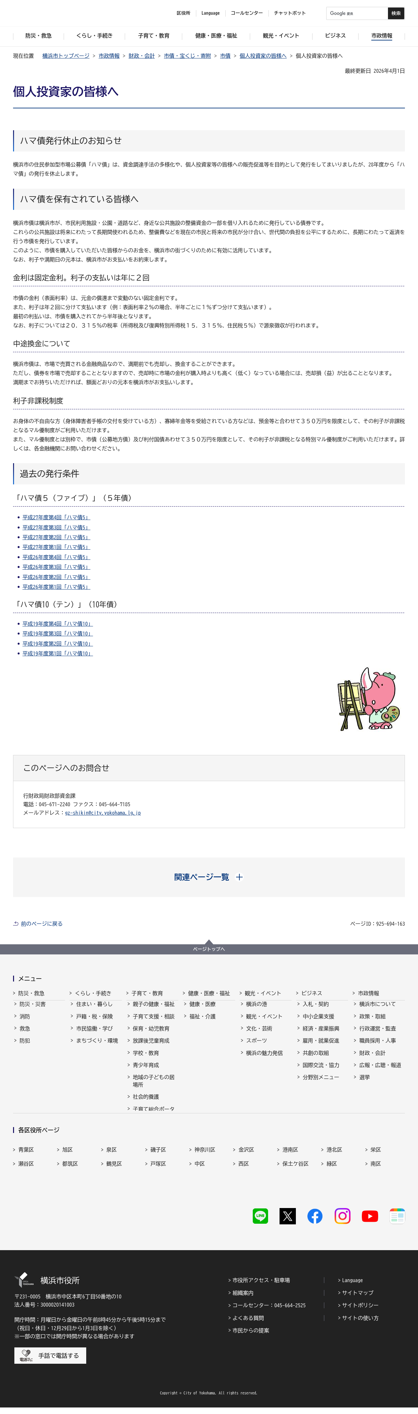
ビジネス (311, 993)
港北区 (334, 1171)
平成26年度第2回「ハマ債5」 (56, 577)
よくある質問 (248, 1324)
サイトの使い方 (360, 1324)
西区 (243, 1186)
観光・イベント (263, 993)
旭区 (67, 1171)
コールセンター (247, 13)
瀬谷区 (26, 1186)
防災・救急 (31, 993)
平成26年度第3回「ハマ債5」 (56, 567)
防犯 (25, 1046)
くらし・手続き (93, 993)
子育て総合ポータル (154, 1118)
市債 (225, 55)
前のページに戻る (42, 923)
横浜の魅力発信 (264, 1058)
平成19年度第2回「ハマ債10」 (58, 643)
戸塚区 (158, 1186)
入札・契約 (316, 1010)
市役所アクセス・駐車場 (261, 1287)
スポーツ (256, 1046)
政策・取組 (372, 1022)
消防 (25, 1022)
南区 (376, 1186)
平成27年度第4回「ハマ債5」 (56, 517)
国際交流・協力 (321, 1071)
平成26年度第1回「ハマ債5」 (56, 586)
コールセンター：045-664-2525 (269, 1312)
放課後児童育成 (151, 1046)
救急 (25, 1034)
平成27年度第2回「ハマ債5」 (56, 537)
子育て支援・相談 (154, 1022)
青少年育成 (146, 1071)
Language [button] (210, 13)
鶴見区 (114, 1186)
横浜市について (377, 1010)
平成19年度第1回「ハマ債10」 (58, 653)
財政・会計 (142, 55)
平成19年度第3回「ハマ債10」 (58, 633)
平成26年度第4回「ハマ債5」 (56, 557)
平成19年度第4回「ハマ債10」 (58, 623)
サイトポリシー (360, 1312)
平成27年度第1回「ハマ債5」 (56, 547)
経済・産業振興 (321, 1034)
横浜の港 (256, 1010)
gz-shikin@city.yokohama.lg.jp (103, 812)
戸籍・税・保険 (94, 1022)
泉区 (111, 1171)
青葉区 (26, 1171)
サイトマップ (358, 1299)
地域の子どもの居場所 (154, 1086)
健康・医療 (202, 1010)
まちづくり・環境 (97, 1046)
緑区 (332, 1186)
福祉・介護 (202, 1022)
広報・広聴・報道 (380, 1071)
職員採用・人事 (377, 1046)
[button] (209, 877)
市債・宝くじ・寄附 (187, 55)
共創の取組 (316, 1058)
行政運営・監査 (377, 1034)
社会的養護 (146, 1102)
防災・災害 (33, 1010)
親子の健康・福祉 (154, 1010)
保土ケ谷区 (295, 1186)
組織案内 (243, 1299)
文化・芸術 (259, 1034)
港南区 (290, 1171)
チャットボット (290, 13)
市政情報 (109, 55)
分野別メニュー (321, 1083)
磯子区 (158, 1171)
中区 (200, 1186)
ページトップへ (209, 949)
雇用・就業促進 (321, 1046)
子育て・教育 (147, 993)
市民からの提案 (251, 1337)
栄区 (376, 1171)
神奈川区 (205, 1171)
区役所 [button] (183, 13)
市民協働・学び (94, 1034)
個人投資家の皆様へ (263, 55)
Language (352, 1287)
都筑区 (70, 1186)
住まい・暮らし (94, 1010)
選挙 (364, 1083)
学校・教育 (146, 1058)
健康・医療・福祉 (209, 993)
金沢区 (246, 1171)
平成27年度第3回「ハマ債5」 (56, 527)
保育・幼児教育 (151, 1034)
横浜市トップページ (65, 55)
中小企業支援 (318, 1022)
